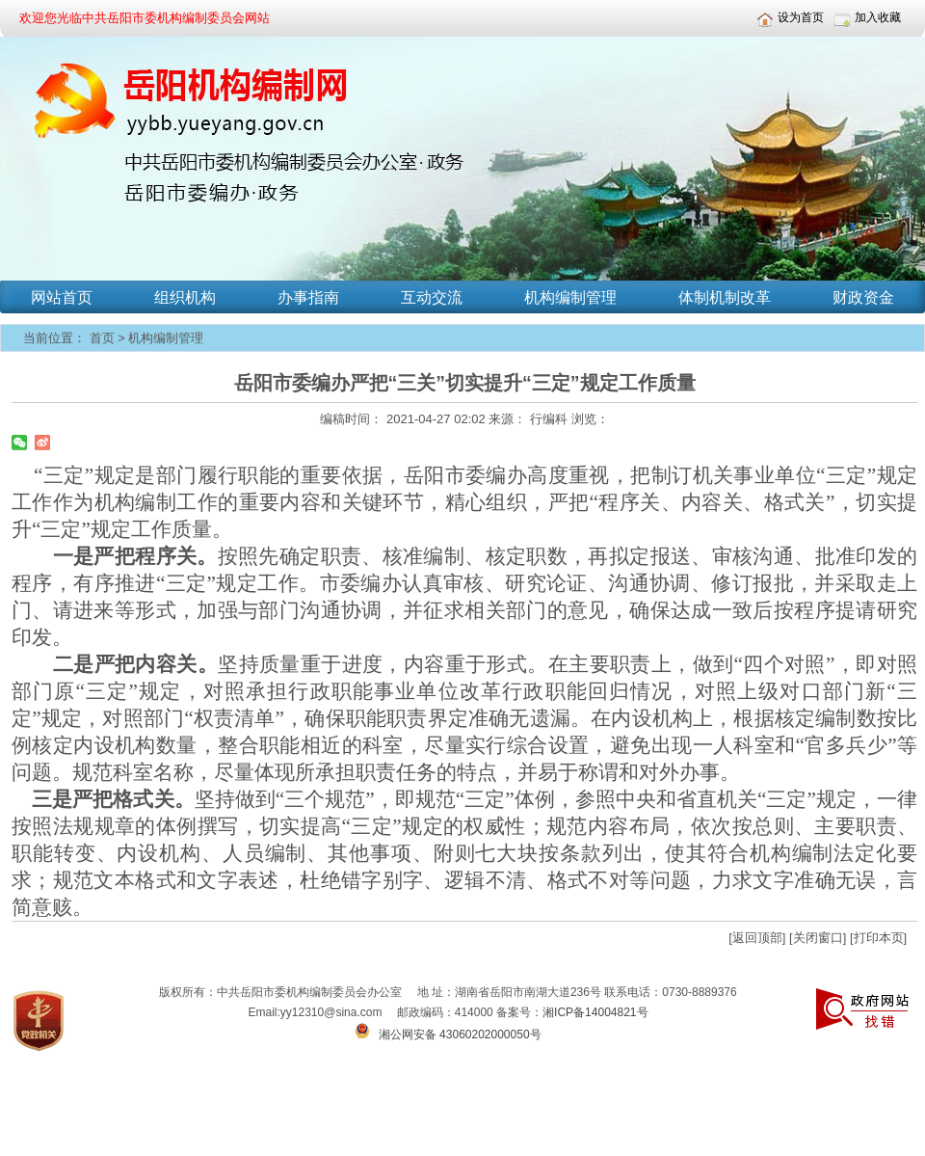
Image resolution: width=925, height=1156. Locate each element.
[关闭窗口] (817, 937)
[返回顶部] (756, 937)
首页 (102, 338)
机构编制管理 (165, 338)
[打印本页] (878, 937)
